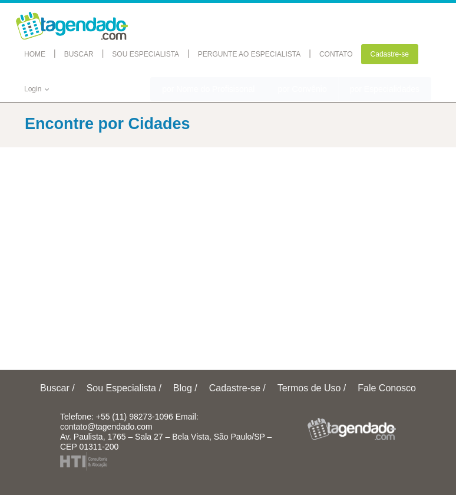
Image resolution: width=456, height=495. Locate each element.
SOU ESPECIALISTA (145, 54)
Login (37, 89)
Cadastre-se (390, 54)
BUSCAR (79, 54)
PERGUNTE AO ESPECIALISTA (249, 54)
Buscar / (57, 388)
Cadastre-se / (237, 388)
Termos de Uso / (311, 388)
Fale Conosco (387, 388)
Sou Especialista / (124, 388)
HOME (34, 54)
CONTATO (336, 54)
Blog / (185, 388)
